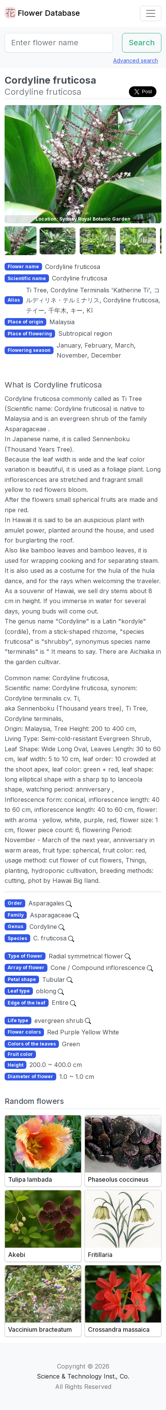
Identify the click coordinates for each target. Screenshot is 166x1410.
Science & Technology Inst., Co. (83, 1376)
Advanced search (135, 60)
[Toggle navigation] (150, 13)
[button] (24, 241)
